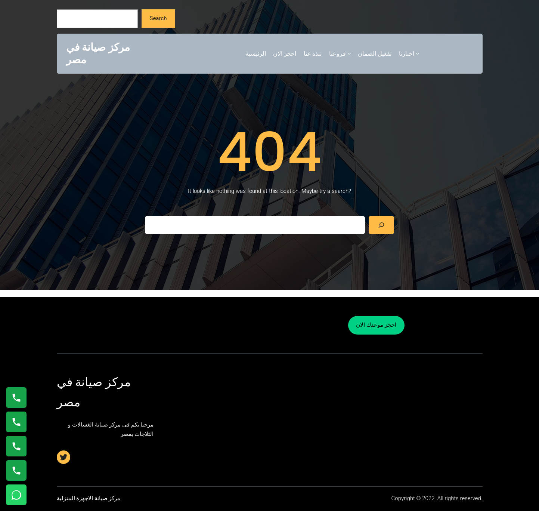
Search (158, 18)
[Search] (381, 225)
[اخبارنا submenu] (417, 53)
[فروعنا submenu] (349, 53)
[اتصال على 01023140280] (16, 446)
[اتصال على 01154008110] (16, 397)
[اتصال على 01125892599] (16, 470)
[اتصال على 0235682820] (16, 422)
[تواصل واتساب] (16, 494)
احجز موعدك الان (376, 324)
